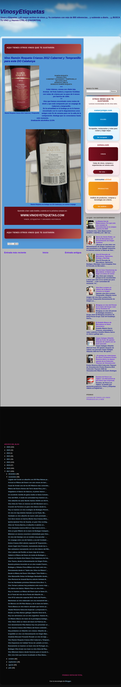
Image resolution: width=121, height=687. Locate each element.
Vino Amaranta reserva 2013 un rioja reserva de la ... (27, 528)
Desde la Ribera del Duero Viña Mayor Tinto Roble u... (27, 573)
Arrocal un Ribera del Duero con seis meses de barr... (27, 482)
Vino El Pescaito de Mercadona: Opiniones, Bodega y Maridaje (104, 256)
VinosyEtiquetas (22, 11)
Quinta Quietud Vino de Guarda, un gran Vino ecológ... (28, 522)
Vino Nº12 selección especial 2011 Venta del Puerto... (27, 597)
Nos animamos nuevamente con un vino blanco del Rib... (29, 549)
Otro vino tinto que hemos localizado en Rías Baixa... (27, 655)
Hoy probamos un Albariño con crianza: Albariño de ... (28, 631)
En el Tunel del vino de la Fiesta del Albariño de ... (26, 594)
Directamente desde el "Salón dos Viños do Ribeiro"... (28, 570)
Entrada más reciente (15, 252)
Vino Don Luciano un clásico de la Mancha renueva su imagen (103, 289)
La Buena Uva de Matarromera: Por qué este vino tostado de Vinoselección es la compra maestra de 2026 (106, 225)
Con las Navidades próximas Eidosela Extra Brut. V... (27, 582)
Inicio (45, 252)
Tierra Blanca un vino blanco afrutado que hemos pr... (28, 606)
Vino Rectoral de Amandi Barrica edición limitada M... (27, 579)
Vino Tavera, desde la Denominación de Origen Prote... (28, 561)
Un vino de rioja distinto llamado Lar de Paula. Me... (27, 513)
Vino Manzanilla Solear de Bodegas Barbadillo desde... (28, 576)
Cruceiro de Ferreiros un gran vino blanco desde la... (27, 507)
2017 (8, 471)
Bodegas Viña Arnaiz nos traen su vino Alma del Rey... (28, 649)
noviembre (12, 477)
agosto (11, 665)
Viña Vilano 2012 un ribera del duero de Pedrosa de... (27, 622)
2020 (8, 462)
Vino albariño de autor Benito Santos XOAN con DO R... (28, 501)
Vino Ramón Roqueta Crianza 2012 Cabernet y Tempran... (29, 640)
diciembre (12, 474)
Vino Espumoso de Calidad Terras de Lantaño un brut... (28, 643)
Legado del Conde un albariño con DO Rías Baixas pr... (28, 479)
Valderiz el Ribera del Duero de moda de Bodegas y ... (27, 555)
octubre (11, 659)
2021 (8, 459)
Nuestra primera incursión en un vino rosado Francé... (28, 564)
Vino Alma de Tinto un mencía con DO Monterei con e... (28, 504)
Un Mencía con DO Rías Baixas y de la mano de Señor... (28, 603)
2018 (8, 468)
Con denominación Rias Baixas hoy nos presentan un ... (28, 625)
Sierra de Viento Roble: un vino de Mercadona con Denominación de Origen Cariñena (105, 239)
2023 (8, 456)
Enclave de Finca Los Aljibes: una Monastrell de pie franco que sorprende (105, 378)
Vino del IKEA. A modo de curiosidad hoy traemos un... (28, 498)
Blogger (68, 681)
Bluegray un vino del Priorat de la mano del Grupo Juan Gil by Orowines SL (106, 307)
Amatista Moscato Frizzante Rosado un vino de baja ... (28, 637)
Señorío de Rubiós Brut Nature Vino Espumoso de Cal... (28, 558)
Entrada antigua (73, 252)
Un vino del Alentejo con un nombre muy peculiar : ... (27, 537)
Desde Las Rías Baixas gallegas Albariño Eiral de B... (27, 613)
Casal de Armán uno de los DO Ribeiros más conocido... (28, 485)
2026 (8, 447)
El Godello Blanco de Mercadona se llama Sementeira (103, 324)
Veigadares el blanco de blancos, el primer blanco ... (27, 491)
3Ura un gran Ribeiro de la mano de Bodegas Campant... (28, 531)
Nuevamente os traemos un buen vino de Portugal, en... (28, 646)
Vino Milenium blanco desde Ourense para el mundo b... (28, 652)
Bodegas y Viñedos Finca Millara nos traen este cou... (27, 567)
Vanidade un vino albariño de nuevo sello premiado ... (27, 516)
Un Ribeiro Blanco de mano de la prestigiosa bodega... (28, 619)
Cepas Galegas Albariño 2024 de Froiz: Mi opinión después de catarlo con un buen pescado (105, 341)
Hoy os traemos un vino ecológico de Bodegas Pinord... (28, 510)
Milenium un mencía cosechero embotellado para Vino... (28, 534)
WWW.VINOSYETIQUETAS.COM (42, 215)
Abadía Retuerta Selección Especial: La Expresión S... (28, 610)
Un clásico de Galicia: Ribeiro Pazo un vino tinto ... (26, 588)
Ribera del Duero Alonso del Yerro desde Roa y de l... (27, 488)
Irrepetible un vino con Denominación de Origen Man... (28, 634)
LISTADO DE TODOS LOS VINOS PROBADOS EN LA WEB (98, 398)
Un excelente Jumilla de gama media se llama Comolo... (28, 495)
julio (10, 668)
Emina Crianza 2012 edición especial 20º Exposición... (28, 543)
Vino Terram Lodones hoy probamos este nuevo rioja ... (28, 585)
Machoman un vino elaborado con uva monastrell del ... (28, 600)
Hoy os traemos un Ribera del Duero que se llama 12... (28, 591)
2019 (8, 465)
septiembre (12, 662)
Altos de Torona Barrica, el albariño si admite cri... (26, 525)
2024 (8, 453)
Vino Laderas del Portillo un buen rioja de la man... (26, 552)
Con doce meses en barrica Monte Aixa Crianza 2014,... (28, 519)
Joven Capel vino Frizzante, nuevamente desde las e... (28, 546)
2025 (8, 450)
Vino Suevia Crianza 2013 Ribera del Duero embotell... (28, 628)
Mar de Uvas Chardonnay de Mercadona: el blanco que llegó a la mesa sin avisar (106, 272)
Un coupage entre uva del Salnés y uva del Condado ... (28, 540)
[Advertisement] (58, 30)
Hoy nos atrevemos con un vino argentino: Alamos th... (28, 616)
